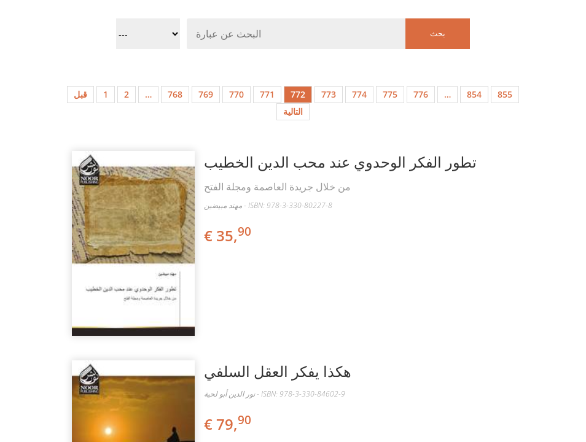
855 (505, 94)
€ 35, (228, 235)
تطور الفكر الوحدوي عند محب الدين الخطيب (340, 162)
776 (420, 94)
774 (359, 94)
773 (328, 94)
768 (175, 94)
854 (474, 94)
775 (390, 94)
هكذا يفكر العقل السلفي (277, 371)
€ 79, (228, 424)
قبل (80, 94)
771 (267, 94)
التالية (293, 111)
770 (236, 94)
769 (205, 94)
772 (298, 94)
